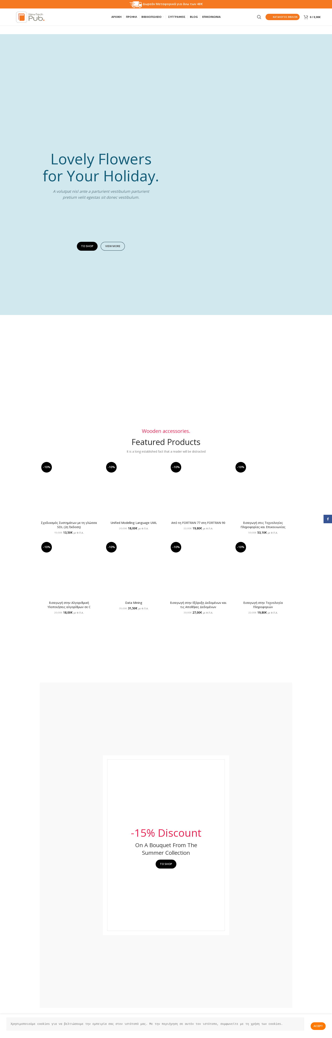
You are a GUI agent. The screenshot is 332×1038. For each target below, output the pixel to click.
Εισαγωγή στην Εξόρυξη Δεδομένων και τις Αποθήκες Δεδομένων (198, 605)
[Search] (259, 17)
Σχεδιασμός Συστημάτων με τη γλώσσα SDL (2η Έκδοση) (69, 525)
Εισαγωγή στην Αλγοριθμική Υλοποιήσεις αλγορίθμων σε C (69, 605)
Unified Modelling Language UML (134, 523)
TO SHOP (87, 246)
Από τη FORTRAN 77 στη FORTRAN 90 (198, 523)
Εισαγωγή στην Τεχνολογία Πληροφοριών (263, 605)
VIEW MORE (112, 246)
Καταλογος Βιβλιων (282, 17)
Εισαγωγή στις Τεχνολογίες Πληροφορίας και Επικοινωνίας (263, 525)
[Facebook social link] (328, 519)
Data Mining (133, 603)
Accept (318, 1026)
